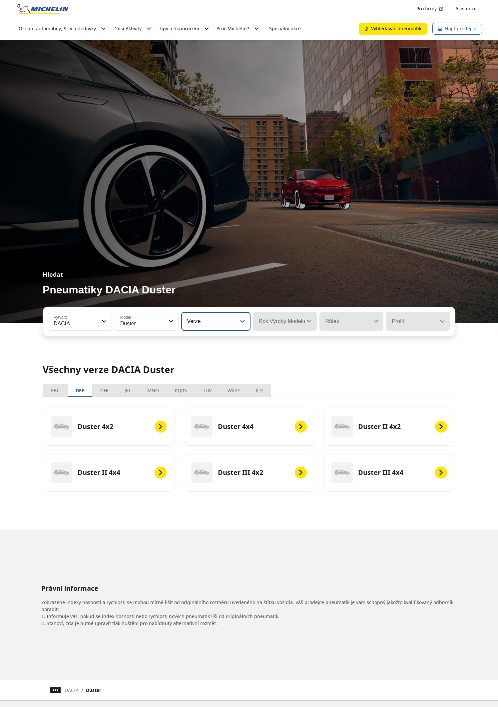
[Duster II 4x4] (109, 473)
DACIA (72, 690)
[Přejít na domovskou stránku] (42, 9)
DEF (80, 390)
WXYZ (234, 390)
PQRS (181, 390)
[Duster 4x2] (109, 427)
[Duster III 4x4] (389, 473)
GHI (104, 390)
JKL (128, 390)
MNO (153, 390)
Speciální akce (285, 28)
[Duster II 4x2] (389, 427)
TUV (207, 390)
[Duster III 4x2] (249, 473)
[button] (103, 321)
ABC (55, 390)
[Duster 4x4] (249, 427)
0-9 (259, 390)
